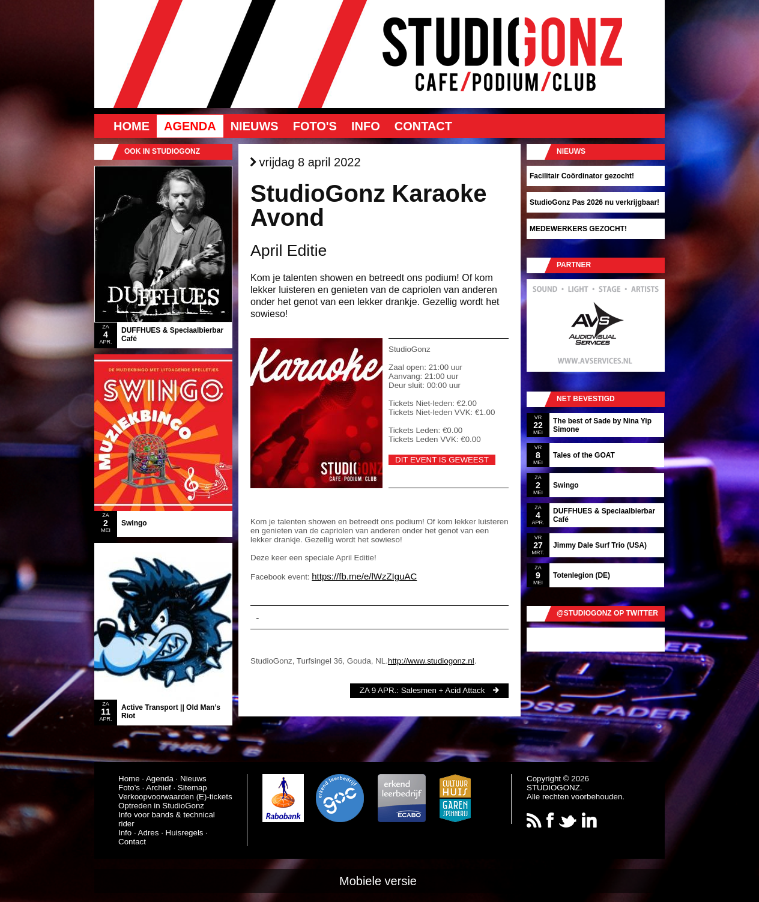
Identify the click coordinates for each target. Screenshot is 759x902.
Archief (158, 787)
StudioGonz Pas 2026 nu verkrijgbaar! (594, 202)
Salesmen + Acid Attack (443, 690)
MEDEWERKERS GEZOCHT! (578, 229)
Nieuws (255, 126)
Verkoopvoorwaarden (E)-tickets (175, 796)
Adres (148, 832)
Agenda (190, 126)
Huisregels (185, 832)
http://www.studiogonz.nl (431, 660)
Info (365, 126)
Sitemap (192, 787)
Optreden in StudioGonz (161, 805)
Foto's (315, 126)
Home (131, 126)
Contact (423, 126)
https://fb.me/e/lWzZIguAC (364, 576)
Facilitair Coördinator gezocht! (582, 176)
